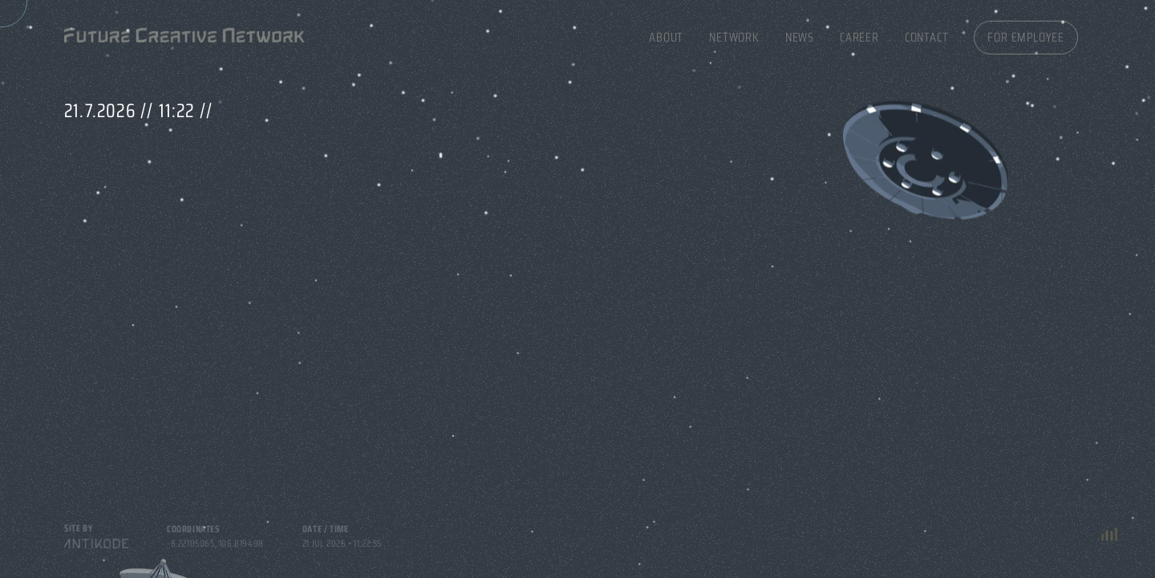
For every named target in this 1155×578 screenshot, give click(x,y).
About (666, 34)
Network (734, 34)
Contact (927, 34)
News (799, 34)
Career (859, 34)
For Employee (1025, 34)
